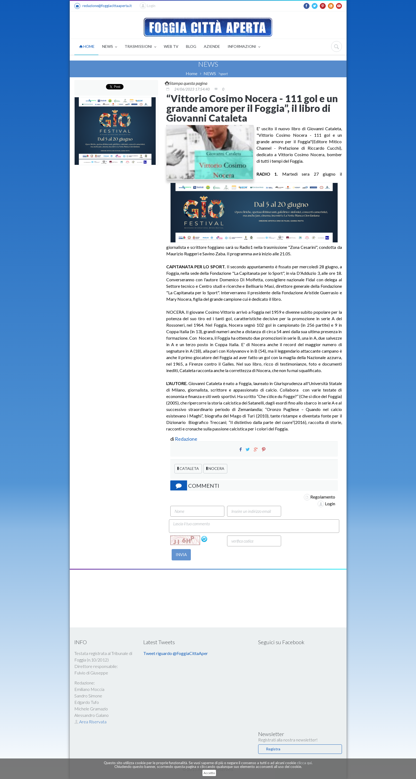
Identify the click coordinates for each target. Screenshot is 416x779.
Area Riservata (90, 721)
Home (191, 73)
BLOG (191, 46)
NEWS (109, 47)
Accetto (209, 773)
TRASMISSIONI (140, 47)
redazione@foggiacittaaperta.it (103, 6)
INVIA (181, 554)
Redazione (186, 439)
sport (224, 74)
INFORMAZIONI (244, 47)
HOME (87, 46)
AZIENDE (212, 46)
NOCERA (215, 468)
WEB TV (171, 46)
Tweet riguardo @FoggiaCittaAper (175, 653)
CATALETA (188, 468)
